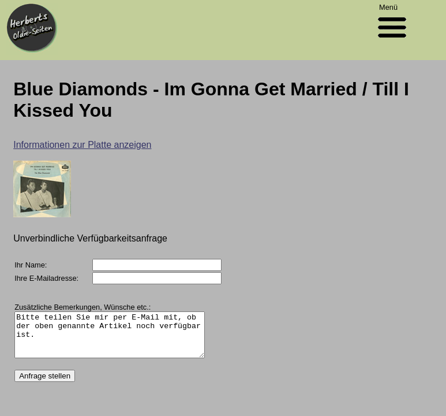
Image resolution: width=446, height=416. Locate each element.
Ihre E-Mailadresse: (46, 278)
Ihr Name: (30, 265)
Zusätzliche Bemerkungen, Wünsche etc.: (82, 307)
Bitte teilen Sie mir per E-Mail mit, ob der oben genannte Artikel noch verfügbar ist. (120, 339)
